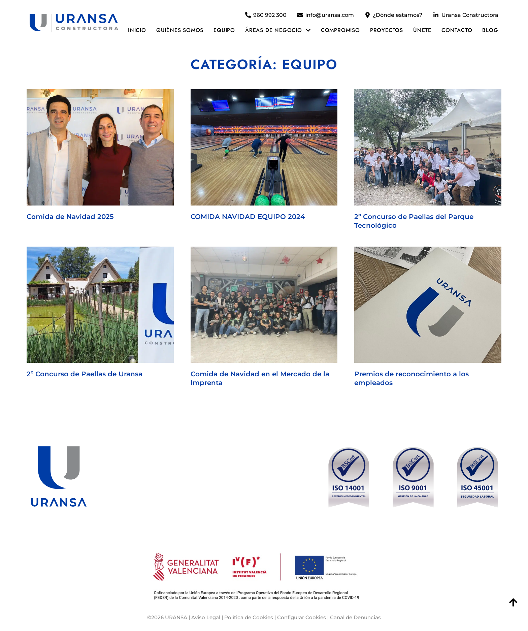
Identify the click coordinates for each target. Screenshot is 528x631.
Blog (490, 30)
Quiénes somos (179, 30)
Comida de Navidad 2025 (70, 217)
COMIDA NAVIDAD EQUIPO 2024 (248, 217)
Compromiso (340, 30)
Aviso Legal (205, 617)
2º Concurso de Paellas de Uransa (84, 374)
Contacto (456, 30)
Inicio (137, 30)
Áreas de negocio (278, 30)
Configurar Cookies (301, 617)
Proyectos (386, 30)
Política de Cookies (248, 617)
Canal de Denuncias (355, 617)
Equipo (224, 30)
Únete (422, 30)
